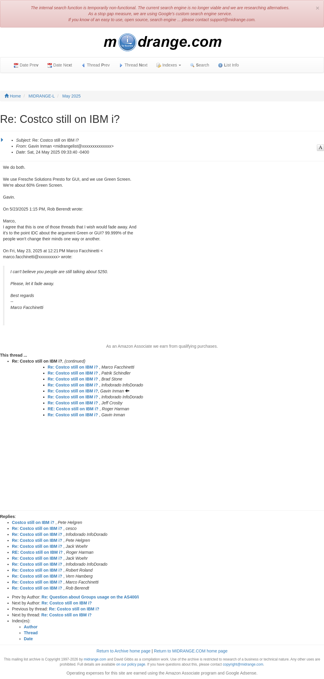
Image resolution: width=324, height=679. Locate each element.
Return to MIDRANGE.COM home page (191, 651)
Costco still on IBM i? (33, 522)
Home (12, 96)
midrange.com (95, 659)
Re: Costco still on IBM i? (73, 367)
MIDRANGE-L (42, 96)
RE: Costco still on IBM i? (73, 408)
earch (199, 65)
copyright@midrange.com (243, 664)
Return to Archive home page (123, 651)
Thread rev (95, 65)
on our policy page (130, 664)
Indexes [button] (168, 65)
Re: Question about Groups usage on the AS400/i (90, 597)
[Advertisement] (162, 465)
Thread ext (133, 65)
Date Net (59, 65)
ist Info (228, 65)
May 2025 (71, 96)
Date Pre (26, 65)
